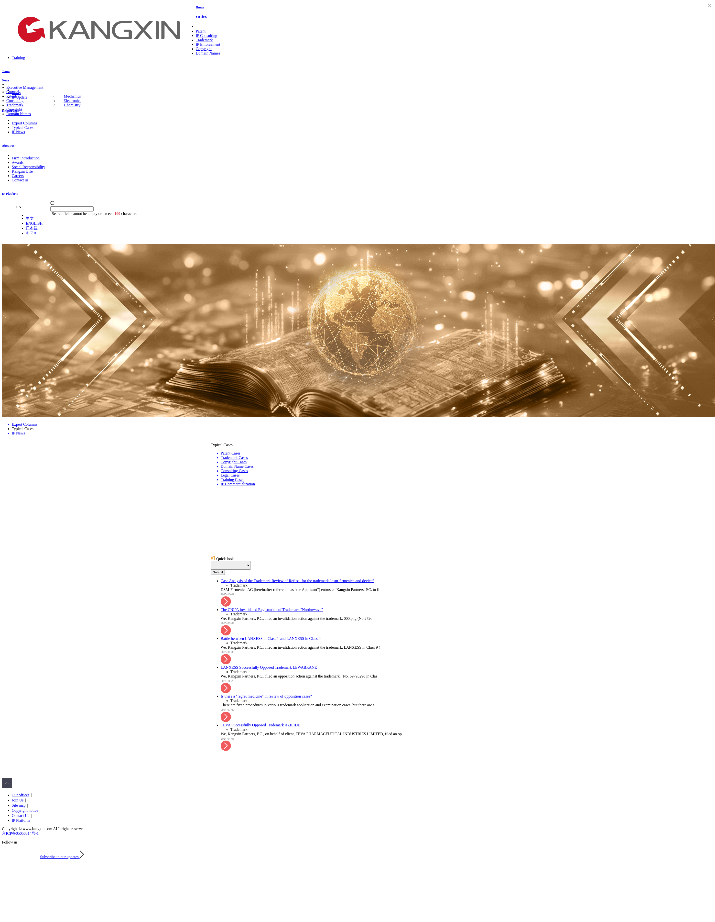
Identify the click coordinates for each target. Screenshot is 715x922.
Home (200, 7)
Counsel (12, 92)
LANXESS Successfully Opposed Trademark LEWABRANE (269, 667)
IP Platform (10, 193)
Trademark (204, 40)
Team (6, 71)
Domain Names (208, 53)
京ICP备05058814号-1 (20, 833)
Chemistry (72, 105)
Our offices (20, 795)
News (5, 80)
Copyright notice (25, 810)
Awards (17, 162)
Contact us (20, 180)
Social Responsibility (28, 167)
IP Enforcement (208, 44)
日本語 (32, 228)
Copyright (204, 49)
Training (18, 58)
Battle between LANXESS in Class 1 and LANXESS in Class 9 (271, 638)
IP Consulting (206, 35)
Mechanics (72, 96)
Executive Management (24, 87)
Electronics (72, 101)
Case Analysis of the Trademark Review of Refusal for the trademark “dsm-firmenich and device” (297, 581)
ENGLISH (34, 223)
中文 (30, 218)
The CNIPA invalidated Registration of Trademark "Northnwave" (272, 610)
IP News (18, 132)
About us (8, 145)
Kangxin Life (22, 171)
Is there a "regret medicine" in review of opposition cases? (266, 696)
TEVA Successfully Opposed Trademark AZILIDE (260, 725)
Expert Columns (24, 123)
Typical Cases (22, 127)
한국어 (32, 233)
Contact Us (20, 815)
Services (201, 16)
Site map (18, 805)
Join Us (17, 800)
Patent (201, 31)
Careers (18, 176)
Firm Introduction (26, 158)
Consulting (14, 101)
